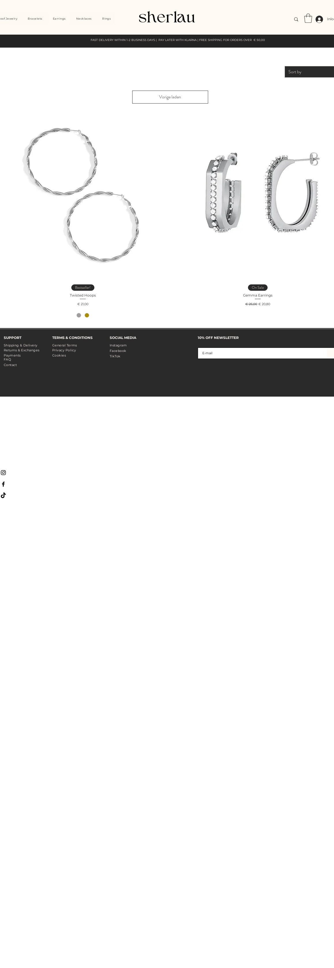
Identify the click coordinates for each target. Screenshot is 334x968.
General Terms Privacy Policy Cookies (64, 350)
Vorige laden (170, 96)
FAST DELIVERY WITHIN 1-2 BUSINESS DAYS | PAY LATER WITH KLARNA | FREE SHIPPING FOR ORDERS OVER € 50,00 (178, 40)
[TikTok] (3, 495)
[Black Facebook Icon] (3, 484)
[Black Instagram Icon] (3, 472)
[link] (308, 18)
